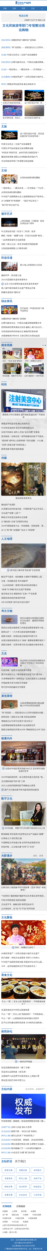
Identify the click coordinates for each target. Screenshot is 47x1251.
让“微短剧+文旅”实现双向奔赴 (14, 521)
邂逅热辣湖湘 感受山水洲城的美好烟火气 (19, 157)
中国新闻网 (32, 1218)
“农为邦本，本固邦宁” (35, 1089)
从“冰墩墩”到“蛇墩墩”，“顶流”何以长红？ (20, 201)
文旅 (5, 8)
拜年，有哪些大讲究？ (34, 361)
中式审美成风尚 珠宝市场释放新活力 (17, 428)
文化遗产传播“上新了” (11, 513)
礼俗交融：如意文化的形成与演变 (16, 670)
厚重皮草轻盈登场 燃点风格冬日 (21, 84)
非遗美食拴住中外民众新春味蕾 (15, 1010)
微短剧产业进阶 (8, 505)
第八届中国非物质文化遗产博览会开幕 (18, 288)
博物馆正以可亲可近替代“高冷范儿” (17, 721)
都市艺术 (6, 213)
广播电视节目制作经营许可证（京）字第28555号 (23, 1249)
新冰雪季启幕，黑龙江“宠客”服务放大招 (18, 118)
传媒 (4, 457)
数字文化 (6, 798)
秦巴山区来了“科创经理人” (23, 1136)
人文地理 (6, 538)
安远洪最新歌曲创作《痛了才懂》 (16, 1068)
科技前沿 (37, 1187)
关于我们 (20, 1161)
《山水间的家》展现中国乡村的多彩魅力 (19, 585)
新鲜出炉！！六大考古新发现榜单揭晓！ (19, 632)
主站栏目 (6, 1161)
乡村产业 (37, 1178)
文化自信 (23, 1195)
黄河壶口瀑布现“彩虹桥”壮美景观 (25, 570)
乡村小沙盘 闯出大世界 (21, 1127)
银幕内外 (6, 738)
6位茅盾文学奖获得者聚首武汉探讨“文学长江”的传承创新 (32, 663)
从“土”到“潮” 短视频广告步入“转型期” (18, 530)
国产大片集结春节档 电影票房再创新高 (21, 790)
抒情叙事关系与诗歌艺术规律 (14, 683)
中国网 (25, 1215)
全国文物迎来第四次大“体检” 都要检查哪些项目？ (23, 640)
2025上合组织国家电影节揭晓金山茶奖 (18, 785)
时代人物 (23, 1178)
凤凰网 (25, 1222)
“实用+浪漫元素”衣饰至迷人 (13, 445)
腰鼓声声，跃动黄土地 (11, 275)
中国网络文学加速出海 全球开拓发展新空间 (20, 843)
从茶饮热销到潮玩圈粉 (30, 178)
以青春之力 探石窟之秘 (11, 838)
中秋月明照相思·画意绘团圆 (13, 900)
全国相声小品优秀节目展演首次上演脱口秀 (20, 1076)
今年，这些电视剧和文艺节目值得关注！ (19, 966)
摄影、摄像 (38, 856)
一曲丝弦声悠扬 (25, 1062)
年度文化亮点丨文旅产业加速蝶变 (22, 55)
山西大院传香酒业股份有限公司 (14, 1225)
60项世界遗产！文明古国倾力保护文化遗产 (20, 953)
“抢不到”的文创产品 (10, 205)
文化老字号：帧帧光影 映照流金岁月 (17, 904)
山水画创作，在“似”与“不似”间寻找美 (18, 909)
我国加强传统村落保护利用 (13, 598)
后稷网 (5, 1211)
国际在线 (15, 1215)
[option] (24, 105)
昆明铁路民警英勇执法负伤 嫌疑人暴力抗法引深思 (23, 327)
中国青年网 (6, 1218)
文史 (33, 8)
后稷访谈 (23, 1170)
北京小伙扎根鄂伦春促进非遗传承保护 (21, 284)
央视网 (33, 1211)
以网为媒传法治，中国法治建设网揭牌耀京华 (21, 323)
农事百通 (9, 1195)
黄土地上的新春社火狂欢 (31, 265)
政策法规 (9, 1170)
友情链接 (6, 1206)
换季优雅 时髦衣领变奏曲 (12, 449)
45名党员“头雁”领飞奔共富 (23, 1152)
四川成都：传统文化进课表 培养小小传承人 (20, 958)
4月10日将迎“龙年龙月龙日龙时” (15, 602)
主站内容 (6, 1089)
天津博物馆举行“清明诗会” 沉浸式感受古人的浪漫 (23, 679)
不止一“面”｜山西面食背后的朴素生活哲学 (20, 1018)
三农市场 (37, 1195)
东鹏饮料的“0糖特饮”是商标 (23, 40)
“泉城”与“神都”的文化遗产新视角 (16, 589)
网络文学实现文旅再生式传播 (14, 517)
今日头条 (15, 1222)
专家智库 (9, 1178)
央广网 (5, 1215)
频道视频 (6, 345)
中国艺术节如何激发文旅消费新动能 (17, 148)
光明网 (5, 1222)
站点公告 (23, 15)
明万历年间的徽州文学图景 (13, 687)
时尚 (23, 8)
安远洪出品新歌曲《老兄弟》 (14, 1072)
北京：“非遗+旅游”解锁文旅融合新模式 (17, 361)
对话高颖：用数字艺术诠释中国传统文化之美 (19, 376)
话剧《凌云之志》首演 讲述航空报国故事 (19, 244)
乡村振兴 (37, 1170)
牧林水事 (9, 1187)
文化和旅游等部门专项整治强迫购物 (17, 161)
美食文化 (6, 975)
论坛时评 (23, 1187)
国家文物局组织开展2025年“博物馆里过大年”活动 (23, 730)
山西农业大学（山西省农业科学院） (16, 1229)
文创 (14, 8)
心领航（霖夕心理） (10, 1232)
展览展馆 (6, 696)
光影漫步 (6, 855)
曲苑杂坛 (6, 1031)
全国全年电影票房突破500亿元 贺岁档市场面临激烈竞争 (25, 770)
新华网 (23, 1211)
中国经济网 (19, 1218)
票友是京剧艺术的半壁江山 (13, 1080)
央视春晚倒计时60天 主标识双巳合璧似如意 (20, 336)
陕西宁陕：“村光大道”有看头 (24, 1131)
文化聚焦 (6, 917)
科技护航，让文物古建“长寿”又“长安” (18, 847)
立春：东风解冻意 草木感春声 (14, 581)
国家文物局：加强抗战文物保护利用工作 (19, 636)
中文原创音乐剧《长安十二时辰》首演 (18, 231)
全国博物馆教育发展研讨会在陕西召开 (18, 725)
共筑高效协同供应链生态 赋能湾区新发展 (19, 331)
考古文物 (6, 611)
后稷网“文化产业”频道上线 (36, 20)
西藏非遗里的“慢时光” (11, 292)
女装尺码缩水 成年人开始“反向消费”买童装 (20, 432)
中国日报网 (36, 1215)
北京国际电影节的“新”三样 (13, 781)
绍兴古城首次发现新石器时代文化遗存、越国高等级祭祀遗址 (32, 620)
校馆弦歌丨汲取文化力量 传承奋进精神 (18, 717)
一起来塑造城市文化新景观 (13, 240)
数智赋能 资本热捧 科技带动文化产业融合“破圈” (22, 834)
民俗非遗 (6, 257)
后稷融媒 (20, 1206)
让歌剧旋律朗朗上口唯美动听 (14, 248)
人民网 (14, 1211)
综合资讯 (6, 301)
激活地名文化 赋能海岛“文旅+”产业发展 (19, 594)
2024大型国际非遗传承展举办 (14, 280)
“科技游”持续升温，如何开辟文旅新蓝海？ (20, 152)
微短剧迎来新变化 (24, 498)
